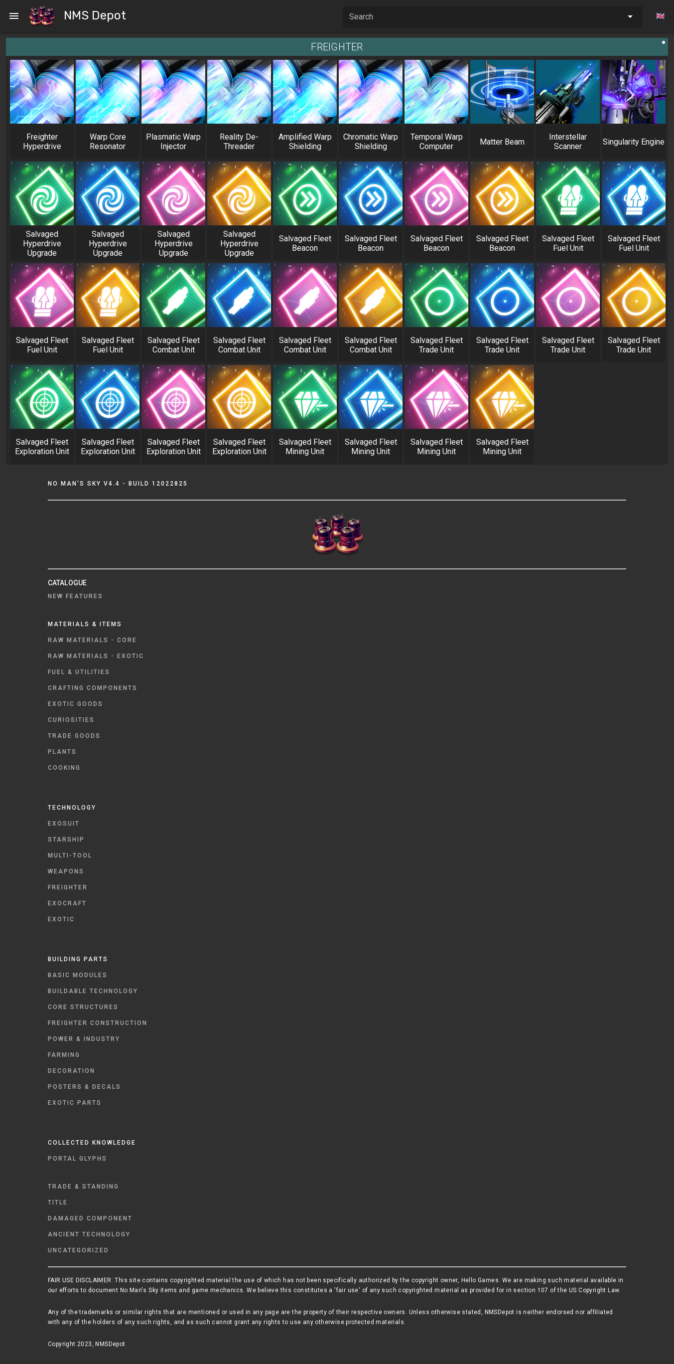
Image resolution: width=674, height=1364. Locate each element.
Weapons (66, 871)
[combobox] (492, 16)
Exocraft (67, 903)
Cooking (64, 767)
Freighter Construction (97, 1023)
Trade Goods (74, 735)
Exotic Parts (75, 1102)
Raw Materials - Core (92, 640)
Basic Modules (78, 975)
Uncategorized (78, 1250)
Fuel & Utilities (79, 672)
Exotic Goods (75, 703)
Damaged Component (90, 1218)
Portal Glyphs (77, 1158)
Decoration (71, 1070)
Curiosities (71, 719)
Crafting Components (92, 687)
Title (58, 1202)
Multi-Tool (70, 855)
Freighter (68, 887)
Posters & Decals (84, 1086)
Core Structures (83, 1007)
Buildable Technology (93, 991)
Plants (62, 751)
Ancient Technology (89, 1234)
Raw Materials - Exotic (96, 656)
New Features (75, 596)
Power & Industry (84, 1038)
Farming (64, 1054)
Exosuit (64, 823)
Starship (66, 839)
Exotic (61, 919)
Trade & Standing (83, 1186)
